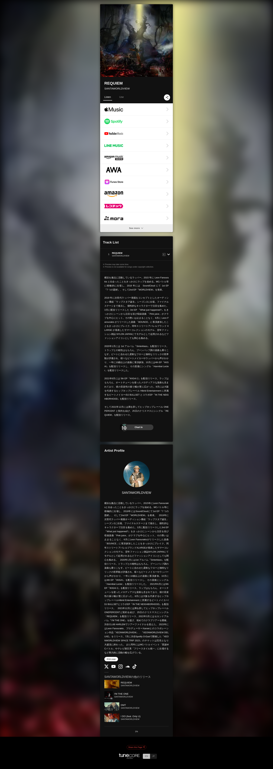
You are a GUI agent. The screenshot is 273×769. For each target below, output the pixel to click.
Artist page (111, 659)
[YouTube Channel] (113, 667)
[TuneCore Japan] (129, 757)
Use (121, 97)
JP (153, 756)
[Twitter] (106, 667)
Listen (107, 97)
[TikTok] (134, 668)
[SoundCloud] (127, 666)
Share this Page (136, 747)
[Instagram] (120, 668)
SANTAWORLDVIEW (117, 88)
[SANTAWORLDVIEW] (136, 474)
